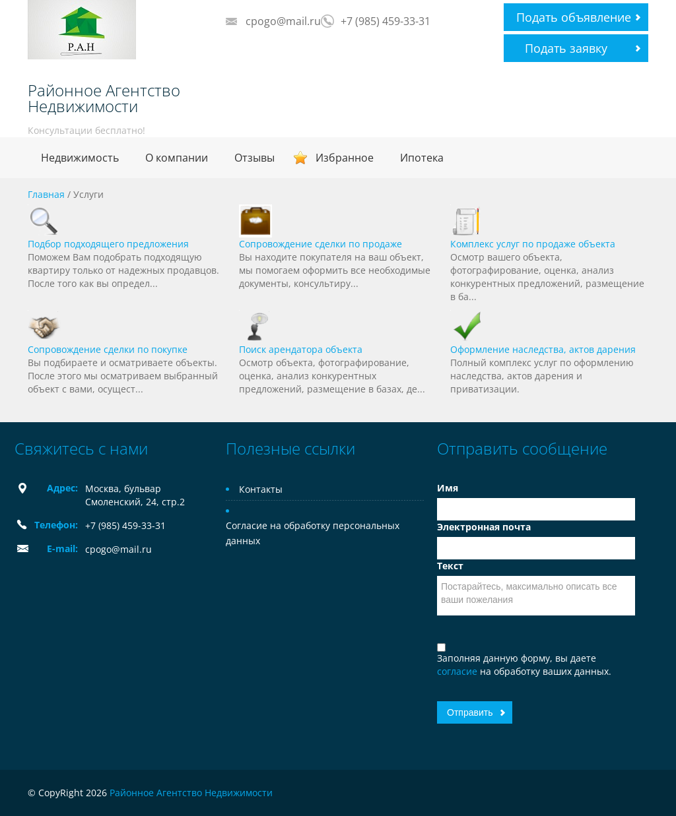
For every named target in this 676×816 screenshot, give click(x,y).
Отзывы (254, 157)
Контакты (261, 489)
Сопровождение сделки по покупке (107, 349)
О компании (176, 157)
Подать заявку (566, 48)
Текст (450, 565)
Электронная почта (484, 526)
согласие (458, 671)
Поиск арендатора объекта (300, 349)
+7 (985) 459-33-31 (385, 21)
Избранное (345, 157)
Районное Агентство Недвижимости (104, 98)
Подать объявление (573, 17)
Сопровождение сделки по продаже (320, 243)
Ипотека (422, 157)
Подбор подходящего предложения (108, 243)
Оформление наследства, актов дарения (543, 349)
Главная (46, 194)
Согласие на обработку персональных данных (312, 533)
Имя (447, 488)
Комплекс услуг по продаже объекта (532, 243)
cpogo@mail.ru (283, 21)
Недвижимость (80, 157)
